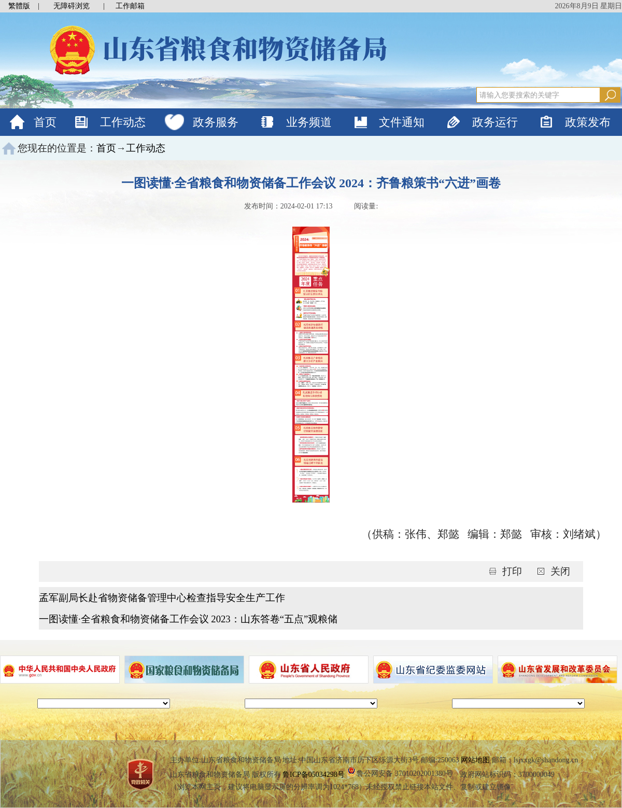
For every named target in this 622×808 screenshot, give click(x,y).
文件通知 (402, 122)
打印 (513, 571)
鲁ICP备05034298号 (313, 774)
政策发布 (588, 122)
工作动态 (123, 122)
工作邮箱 (130, 6)
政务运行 (495, 122)
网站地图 (475, 760)
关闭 (560, 571)
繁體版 (19, 6)
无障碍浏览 (71, 6)
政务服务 (215, 122)
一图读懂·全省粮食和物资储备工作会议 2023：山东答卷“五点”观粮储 (188, 619)
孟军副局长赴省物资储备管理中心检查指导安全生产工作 (162, 597)
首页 (45, 122)
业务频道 (309, 122)
